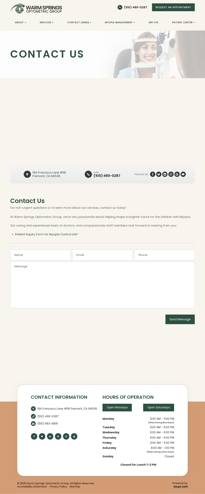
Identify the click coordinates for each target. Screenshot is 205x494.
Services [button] (46, 22)
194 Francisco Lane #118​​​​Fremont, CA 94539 (49, 174)
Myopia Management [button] (120, 22)
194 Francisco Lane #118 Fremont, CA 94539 (67, 409)
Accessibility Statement (32, 487)
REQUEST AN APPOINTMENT (173, 7)
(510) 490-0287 (135, 7)
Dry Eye (153, 22)
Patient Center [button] (183, 22)
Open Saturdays (158, 407)
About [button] (20, 22)
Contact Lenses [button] (79, 22)
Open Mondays (117, 407)
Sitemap (75, 487)
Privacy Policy (58, 487)
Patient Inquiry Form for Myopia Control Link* (46, 234)
